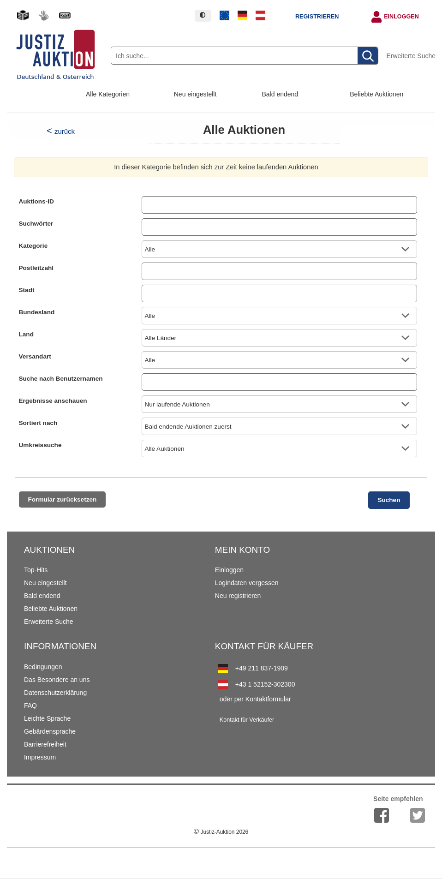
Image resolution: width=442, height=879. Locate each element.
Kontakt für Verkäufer (247, 720)
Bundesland (37, 312)
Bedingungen (43, 666)
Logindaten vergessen (247, 582)
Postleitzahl (36, 267)
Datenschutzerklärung (55, 692)
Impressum (40, 757)
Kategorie (33, 245)
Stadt (27, 290)
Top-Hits (36, 570)
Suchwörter (36, 223)
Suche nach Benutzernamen (61, 378)
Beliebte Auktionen (376, 94)
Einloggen (401, 16)
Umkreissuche (40, 445)
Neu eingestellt (195, 94)
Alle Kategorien (108, 94)
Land (26, 334)
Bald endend (280, 94)
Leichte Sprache (47, 718)
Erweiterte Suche (411, 56)
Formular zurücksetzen (62, 499)
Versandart (35, 356)
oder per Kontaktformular (255, 699)
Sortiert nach (38, 422)
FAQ (30, 705)
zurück (64, 131)
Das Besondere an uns (57, 679)
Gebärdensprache (50, 731)
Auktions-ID (36, 201)
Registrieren (317, 16)
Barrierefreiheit (45, 744)
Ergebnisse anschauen (53, 400)
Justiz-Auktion (221, 832)
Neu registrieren (238, 595)
